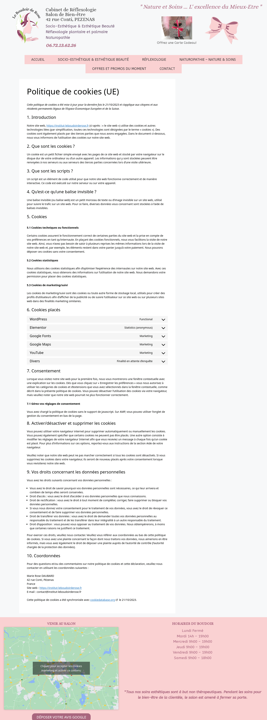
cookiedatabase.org (102, 600)
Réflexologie (154, 59)
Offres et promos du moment (119, 69)
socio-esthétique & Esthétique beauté (93, 59)
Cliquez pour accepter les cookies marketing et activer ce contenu (61, 668)
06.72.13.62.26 (61, 45)
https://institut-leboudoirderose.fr (67, 125)
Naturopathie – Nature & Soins (207, 59)
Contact (167, 69)
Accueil (38, 59)
